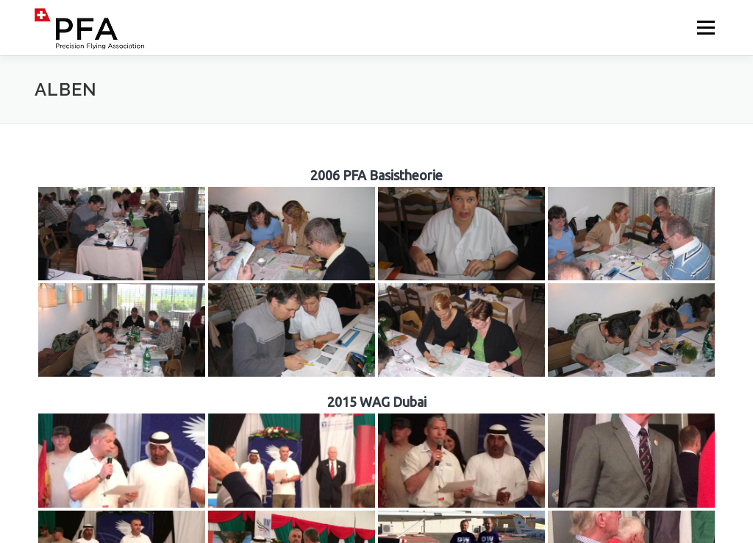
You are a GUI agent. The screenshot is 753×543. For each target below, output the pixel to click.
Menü (705, 28)
